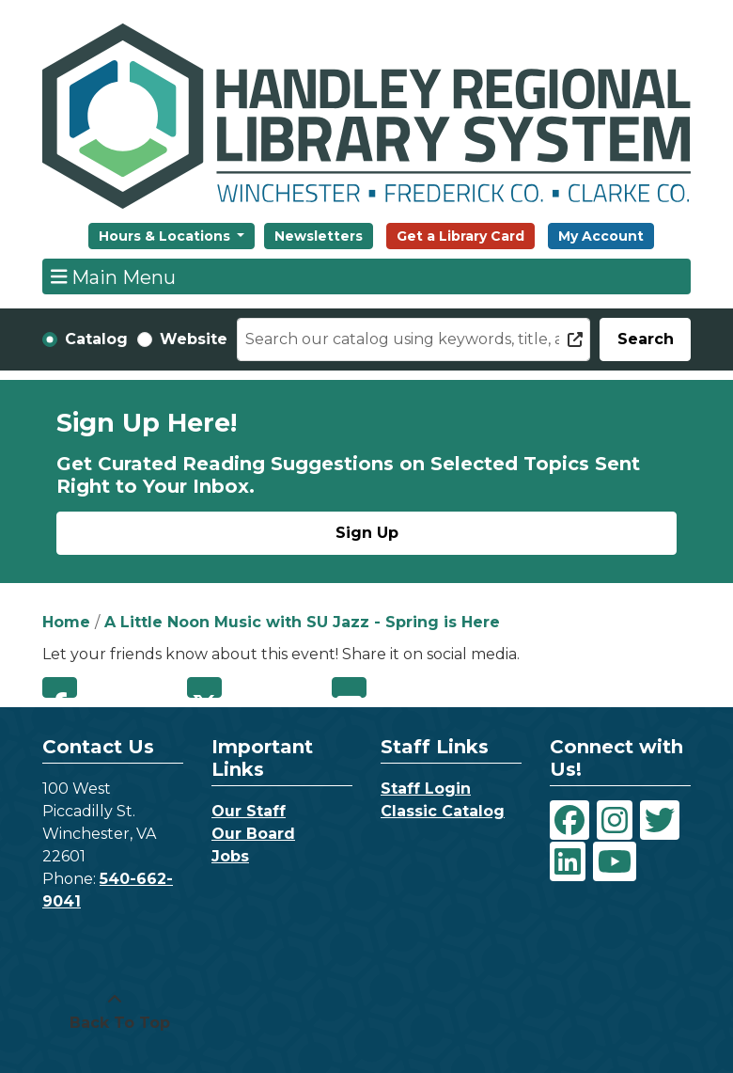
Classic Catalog (443, 811)
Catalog (96, 339)
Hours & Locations (166, 236)
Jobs (230, 856)
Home (66, 622)
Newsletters (318, 236)
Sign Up (366, 533)
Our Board (253, 834)
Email (349, 687)
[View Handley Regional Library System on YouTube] (614, 861)
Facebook (59, 687)
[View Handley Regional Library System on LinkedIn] (567, 861)
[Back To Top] (114, 1012)
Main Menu (114, 276)
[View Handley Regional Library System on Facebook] (569, 820)
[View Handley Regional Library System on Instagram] (614, 820)
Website (193, 339)
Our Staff (248, 811)
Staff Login (426, 788)
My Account (601, 236)
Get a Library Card (460, 236)
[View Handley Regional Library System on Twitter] (659, 820)
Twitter (204, 687)
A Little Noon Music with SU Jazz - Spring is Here (302, 622)
